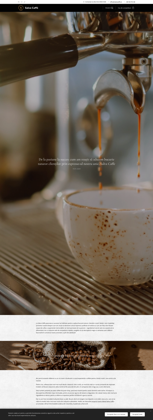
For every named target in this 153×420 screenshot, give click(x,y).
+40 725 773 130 (130, 2)
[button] (109, 7)
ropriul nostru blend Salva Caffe (103, 401)
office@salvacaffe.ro (116, 2)
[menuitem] (87, 7)
